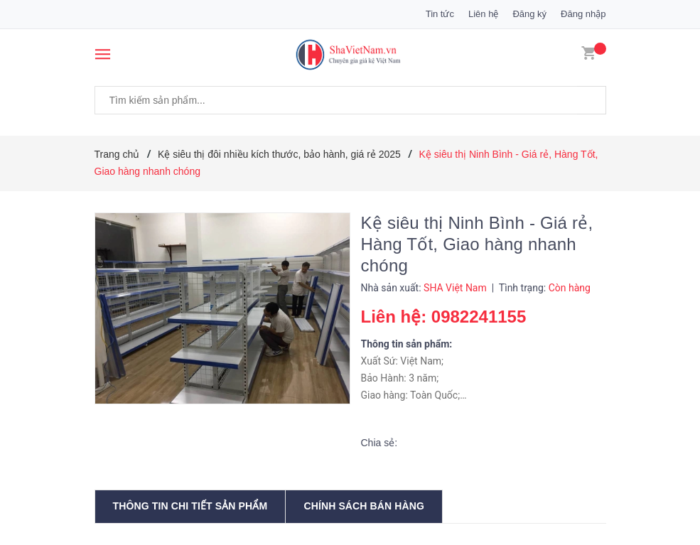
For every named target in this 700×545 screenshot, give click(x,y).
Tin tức (440, 14)
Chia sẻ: (379, 442)
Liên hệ (483, 14)
